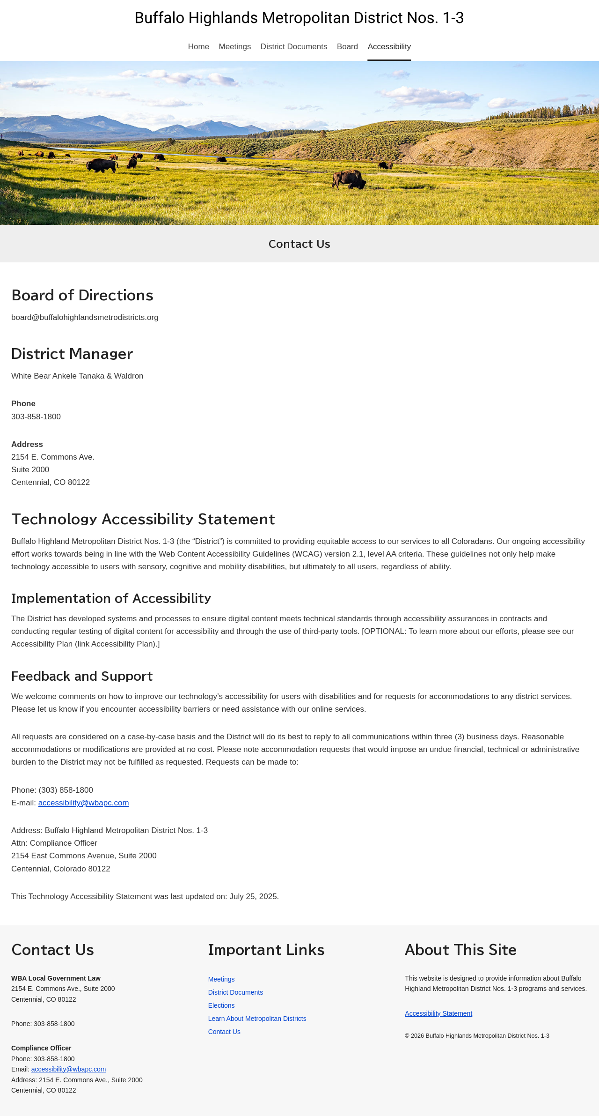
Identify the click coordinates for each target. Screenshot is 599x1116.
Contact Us (224, 1031)
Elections (221, 1005)
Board (347, 46)
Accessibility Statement (438, 1013)
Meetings (235, 46)
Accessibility (389, 46)
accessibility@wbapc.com (83, 802)
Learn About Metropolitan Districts (257, 1018)
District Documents (294, 46)
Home (198, 46)
